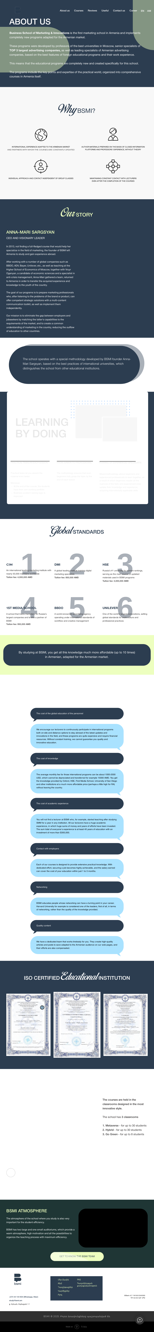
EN (142, 11)
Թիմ (60, 1283)
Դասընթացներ (65, 1287)
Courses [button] (78, 11)
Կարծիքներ (63, 1291)
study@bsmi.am (15, 1300)
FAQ (79, 1280)
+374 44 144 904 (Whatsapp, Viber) (23, 1297)
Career (133, 11)
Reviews (92, 11)
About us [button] (65, 11)
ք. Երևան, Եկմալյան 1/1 (19, 1304)
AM (149, 11)
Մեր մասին (63, 1279)
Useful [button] (105, 11)
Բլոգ (60, 1294)
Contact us (119, 11)
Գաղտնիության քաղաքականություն (87, 1284)
